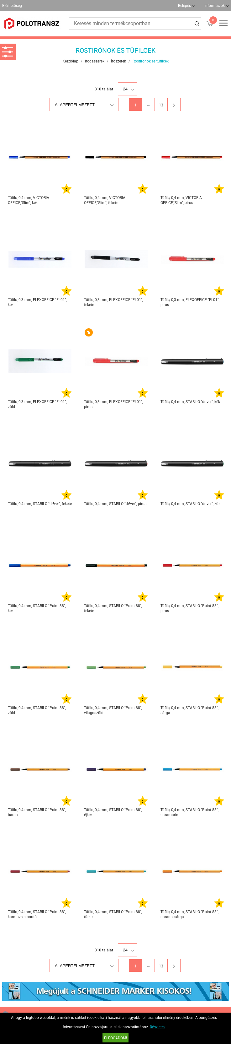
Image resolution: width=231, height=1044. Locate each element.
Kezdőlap (70, 60)
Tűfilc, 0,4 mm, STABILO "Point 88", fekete (113, 608)
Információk (214, 5)
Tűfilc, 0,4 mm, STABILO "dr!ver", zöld (191, 503)
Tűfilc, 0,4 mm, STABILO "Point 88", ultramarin (189, 812)
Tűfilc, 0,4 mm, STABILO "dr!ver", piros (115, 503)
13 (161, 104)
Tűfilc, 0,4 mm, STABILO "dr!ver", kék (190, 401)
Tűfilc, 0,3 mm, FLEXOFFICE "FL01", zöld (37, 404)
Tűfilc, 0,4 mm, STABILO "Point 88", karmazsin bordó (37, 914)
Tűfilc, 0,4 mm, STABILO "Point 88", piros (189, 608)
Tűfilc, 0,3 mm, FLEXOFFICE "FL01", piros (189, 302)
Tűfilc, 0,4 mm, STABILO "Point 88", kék (37, 608)
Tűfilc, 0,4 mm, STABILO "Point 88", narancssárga (189, 914)
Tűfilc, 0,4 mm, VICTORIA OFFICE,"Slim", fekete (104, 200)
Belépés (184, 5)
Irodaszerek (94, 60)
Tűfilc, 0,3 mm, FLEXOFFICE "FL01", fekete (113, 302)
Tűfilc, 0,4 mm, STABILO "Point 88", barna (37, 812)
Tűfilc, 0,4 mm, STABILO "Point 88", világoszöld (113, 710)
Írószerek (118, 60)
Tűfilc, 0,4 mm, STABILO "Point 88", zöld (37, 710)
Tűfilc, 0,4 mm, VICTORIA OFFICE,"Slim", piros (181, 200)
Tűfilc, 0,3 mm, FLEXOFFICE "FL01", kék (37, 302)
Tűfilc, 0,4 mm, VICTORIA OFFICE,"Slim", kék (28, 200)
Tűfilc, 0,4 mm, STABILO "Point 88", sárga (189, 710)
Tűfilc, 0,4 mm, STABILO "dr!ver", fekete (40, 503)
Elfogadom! (115, 1037)
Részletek (157, 1026)
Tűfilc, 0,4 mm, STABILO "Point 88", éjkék (113, 812)
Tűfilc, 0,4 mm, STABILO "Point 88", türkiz (113, 914)
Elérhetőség (12, 5)
